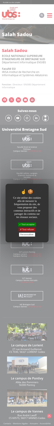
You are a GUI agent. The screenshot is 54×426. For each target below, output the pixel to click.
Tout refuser (27, 229)
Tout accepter (27, 224)
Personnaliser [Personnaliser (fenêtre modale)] (27, 234)
